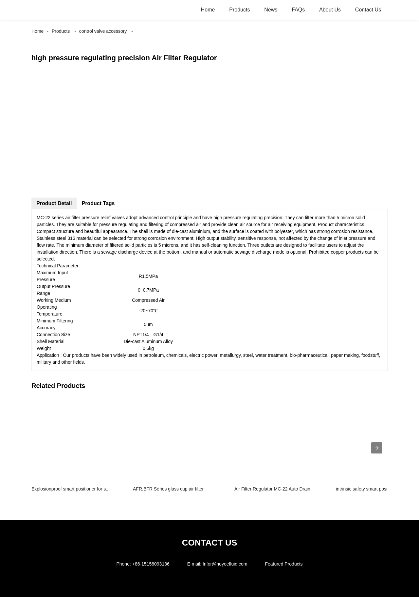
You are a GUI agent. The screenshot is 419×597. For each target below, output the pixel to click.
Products (239, 9)
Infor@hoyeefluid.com (225, 564)
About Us (330, 9)
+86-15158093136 (151, 564)
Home (208, 9)
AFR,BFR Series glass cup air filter (168, 488)
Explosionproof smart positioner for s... (70, 488)
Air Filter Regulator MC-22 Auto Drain (272, 488)
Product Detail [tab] (54, 203)
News (270, 9)
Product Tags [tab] (98, 203)
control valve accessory (103, 31)
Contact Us (368, 9)
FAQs (298, 9)
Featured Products (283, 564)
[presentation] (376, 447)
